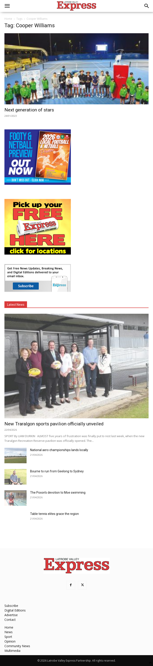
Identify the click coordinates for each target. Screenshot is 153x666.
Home (8, 19)
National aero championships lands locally (59, 450)
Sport (8, 637)
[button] (7, 6)
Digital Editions (15, 610)
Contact (10, 619)
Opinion (9, 641)
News (8, 632)
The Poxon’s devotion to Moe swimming (57, 492)
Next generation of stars (29, 110)
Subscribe (11, 606)
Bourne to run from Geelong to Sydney (57, 471)
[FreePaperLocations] (37, 253)
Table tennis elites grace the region (54, 514)
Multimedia (12, 650)
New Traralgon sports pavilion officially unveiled (54, 423)
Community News (17, 646)
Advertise (11, 615)
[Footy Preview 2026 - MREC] (37, 183)
